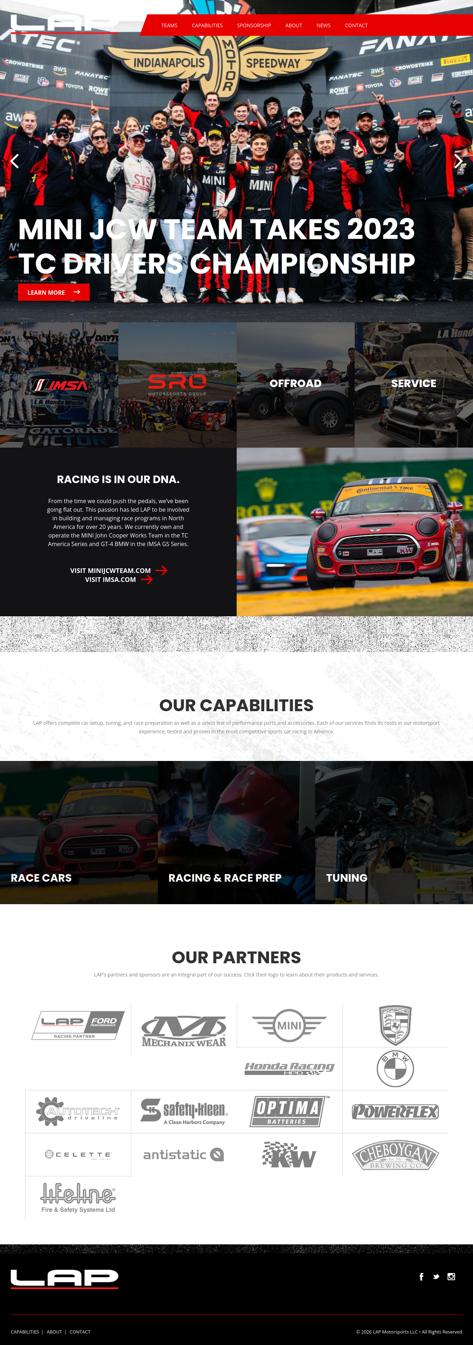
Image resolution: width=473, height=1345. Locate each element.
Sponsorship (254, 25)
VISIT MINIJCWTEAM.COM (118, 570)
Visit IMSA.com (118, 579)
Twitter (436, 1277)
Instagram (451, 1277)
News (324, 25)
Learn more (54, 292)
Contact (356, 25)
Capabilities (207, 25)
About (293, 25)
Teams (169, 25)
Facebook (422, 1277)
